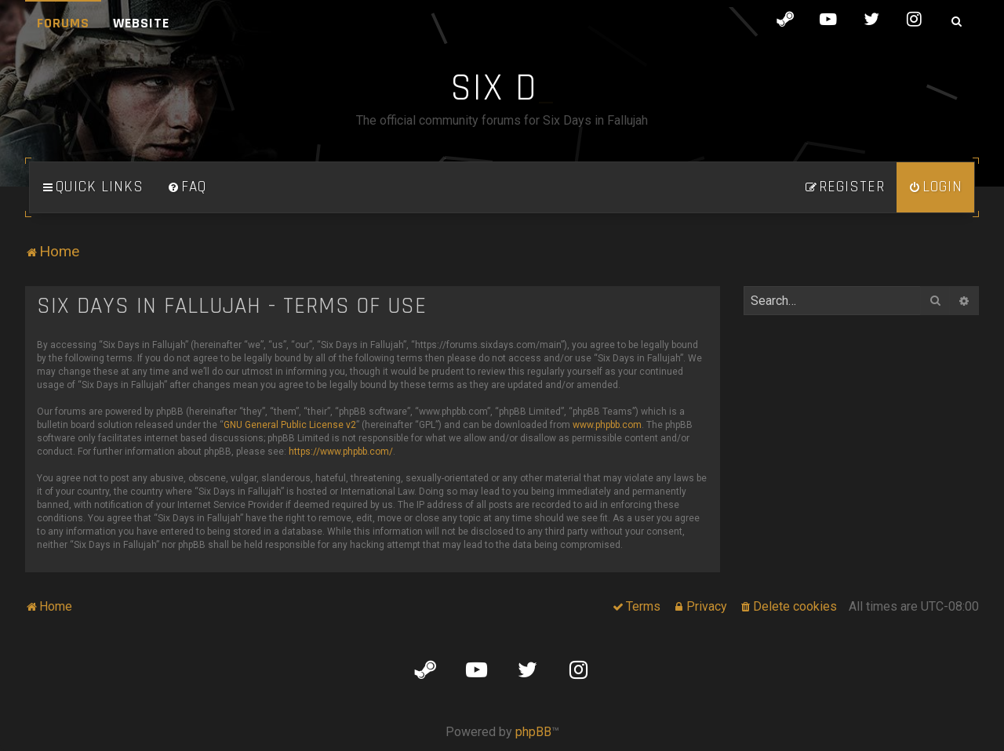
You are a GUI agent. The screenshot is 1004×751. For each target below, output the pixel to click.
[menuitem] (186, 187)
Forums (63, 23)
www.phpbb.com (607, 424)
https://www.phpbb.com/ (341, 451)
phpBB (533, 731)
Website (141, 23)
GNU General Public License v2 (290, 424)
